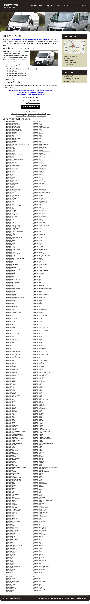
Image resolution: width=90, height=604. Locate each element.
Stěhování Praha (10, 577)
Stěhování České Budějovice (13, 583)
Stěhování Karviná (10, 587)
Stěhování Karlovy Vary (39, 589)
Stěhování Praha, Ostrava (12, 592)
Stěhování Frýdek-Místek (12, 589)
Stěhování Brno (37, 577)
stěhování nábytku (21, 116)
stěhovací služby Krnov (43, 114)
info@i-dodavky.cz (69, 64)
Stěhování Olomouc (38, 580)
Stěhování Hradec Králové (39, 581)
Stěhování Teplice (37, 590)
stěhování (14, 114)
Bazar (75, 6)
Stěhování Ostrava (10, 578)
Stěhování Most (37, 586)
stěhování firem (31, 116)
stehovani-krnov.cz (30, 107)
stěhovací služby (22, 114)
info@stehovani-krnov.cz (33, 103)
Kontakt (84, 6)
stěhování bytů (32, 114)
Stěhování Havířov (10, 584)
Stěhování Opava (37, 587)
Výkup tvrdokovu (44, 598)
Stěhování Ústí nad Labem (12, 581)
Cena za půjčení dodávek (71, 79)
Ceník (66, 6)
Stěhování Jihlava (10, 590)
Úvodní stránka (36, 6)
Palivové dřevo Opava (56, 598)
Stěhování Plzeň (37, 578)
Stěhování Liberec (10, 580)
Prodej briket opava (81, 598)
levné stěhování (41, 116)
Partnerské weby (69, 81)
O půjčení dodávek (69, 76)
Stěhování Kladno (10, 586)
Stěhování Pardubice (38, 583)
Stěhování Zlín (36, 584)
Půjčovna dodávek (53, 6)
